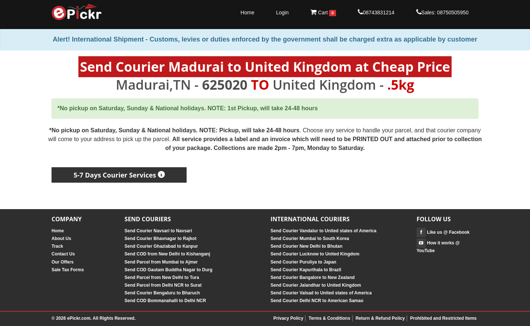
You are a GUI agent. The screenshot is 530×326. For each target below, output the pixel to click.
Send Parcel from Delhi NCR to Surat (162, 285)
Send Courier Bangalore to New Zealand (313, 277)
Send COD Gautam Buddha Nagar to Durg (168, 269)
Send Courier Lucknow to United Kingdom (315, 254)
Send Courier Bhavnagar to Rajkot (160, 238)
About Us (61, 238)
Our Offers (63, 262)
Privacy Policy (288, 318)
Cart (323, 12)
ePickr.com (78, 318)
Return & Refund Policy (380, 318)
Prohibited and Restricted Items (443, 318)
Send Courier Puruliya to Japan (303, 262)
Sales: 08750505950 (442, 12)
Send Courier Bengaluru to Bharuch (162, 292)
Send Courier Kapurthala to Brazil (306, 269)
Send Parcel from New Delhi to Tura (161, 277)
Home (247, 12)
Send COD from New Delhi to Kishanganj (167, 254)
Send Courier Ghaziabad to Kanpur (161, 246)
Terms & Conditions (329, 318)
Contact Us (63, 254)
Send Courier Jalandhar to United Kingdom (316, 285)
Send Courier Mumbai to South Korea (310, 238)
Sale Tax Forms (68, 269)
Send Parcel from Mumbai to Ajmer (161, 262)
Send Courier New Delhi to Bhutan (306, 246)
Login (282, 12)
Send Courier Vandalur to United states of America (324, 230)
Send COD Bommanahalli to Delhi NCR (165, 300)
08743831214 (376, 12)
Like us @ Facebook (443, 232)
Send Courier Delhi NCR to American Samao (317, 300)
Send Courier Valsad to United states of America (321, 292)
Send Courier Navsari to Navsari (158, 230)
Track (57, 246)
